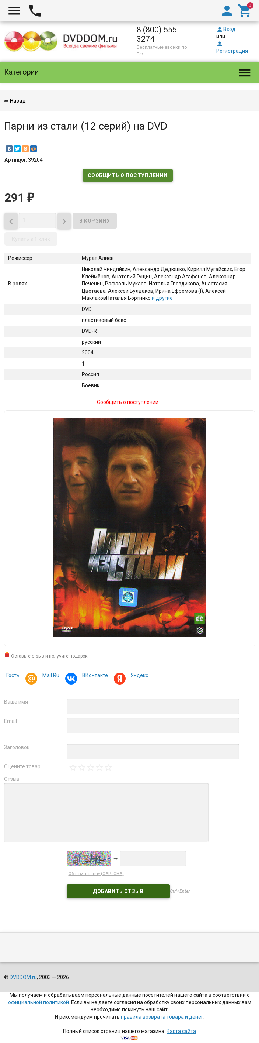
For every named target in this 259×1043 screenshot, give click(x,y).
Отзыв (12, 779)
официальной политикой (38, 995)
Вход (225, 29)
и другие (162, 298)
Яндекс (138, 676)
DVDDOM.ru (23, 970)
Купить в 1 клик (31, 239)
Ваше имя (16, 702)
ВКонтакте (94, 676)
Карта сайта (181, 1024)
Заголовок (16, 747)
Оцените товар (22, 766)
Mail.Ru (49, 676)
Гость (13, 675)
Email (10, 721)
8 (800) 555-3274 (158, 34)
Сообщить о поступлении (128, 175)
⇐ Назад (15, 101)
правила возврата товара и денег (162, 1009)
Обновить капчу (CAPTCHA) (96, 866)
